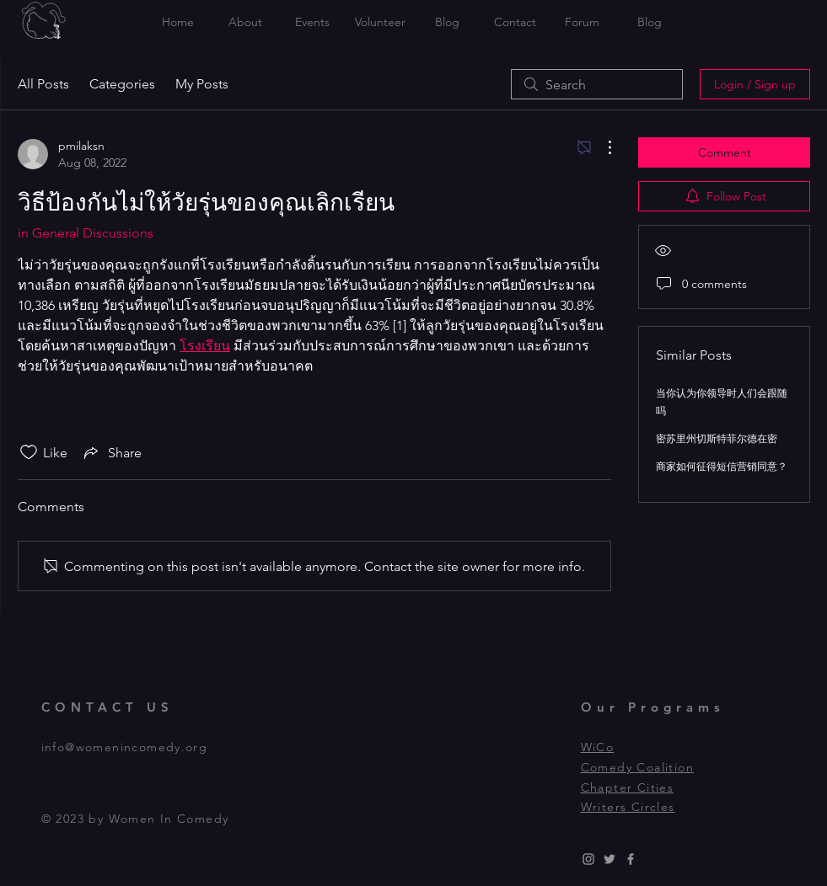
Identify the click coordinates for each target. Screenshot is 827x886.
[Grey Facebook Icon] (630, 859)
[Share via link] (111, 452)
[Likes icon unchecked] (29, 452)
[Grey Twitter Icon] (609, 859)
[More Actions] (601, 147)
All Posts (43, 84)
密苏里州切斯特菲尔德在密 (716, 438)
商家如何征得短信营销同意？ (721, 466)
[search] (597, 84)
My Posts (201, 84)
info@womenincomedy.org (124, 747)
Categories (122, 84)
